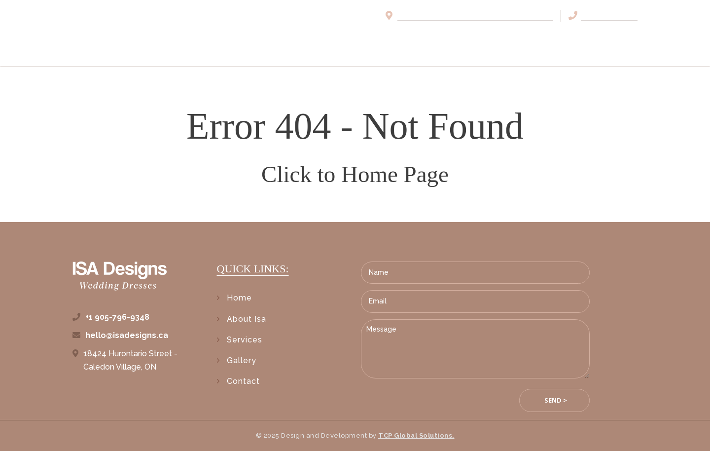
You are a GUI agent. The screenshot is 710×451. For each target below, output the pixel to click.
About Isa (421, 39)
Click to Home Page (355, 174)
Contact (615, 39)
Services (487, 39)
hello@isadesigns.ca (126, 335)
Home (363, 39)
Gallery (551, 39)
